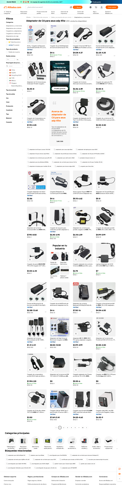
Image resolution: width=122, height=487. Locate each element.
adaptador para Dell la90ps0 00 (15, 455)
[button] (76, 41)
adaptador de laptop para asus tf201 (86, 149)
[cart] (96, 7)
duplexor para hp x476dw (36, 455)
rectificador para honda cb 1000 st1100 (71, 459)
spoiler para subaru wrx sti (87, 463)
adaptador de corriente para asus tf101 (44, 459)
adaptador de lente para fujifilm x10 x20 (17, 459)
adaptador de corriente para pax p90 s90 (40, 158)
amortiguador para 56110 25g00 (39, 463)
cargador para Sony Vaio (86, 166)
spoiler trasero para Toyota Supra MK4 (64, 463)
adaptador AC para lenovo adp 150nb (38, 153)
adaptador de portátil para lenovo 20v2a (65, 153)
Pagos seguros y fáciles (35, 480)
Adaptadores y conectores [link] (82, 17)
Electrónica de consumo (40, 17)
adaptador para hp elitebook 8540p (38, 162)
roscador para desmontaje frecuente (97, 459)
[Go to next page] (86, 427)
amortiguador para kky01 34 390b (16, 463)
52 (82, 427)
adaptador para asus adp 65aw (63, 149)
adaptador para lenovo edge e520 (65, 166)
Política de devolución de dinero (37, 484)
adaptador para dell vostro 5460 (65, 158)
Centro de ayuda (9, 480)
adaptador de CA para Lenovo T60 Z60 (39, 149)
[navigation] (14, 222)
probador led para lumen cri (86, 158)
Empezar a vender (80, 480)
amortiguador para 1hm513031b (57, 455)
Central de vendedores (82, 484)
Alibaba (28, 17)
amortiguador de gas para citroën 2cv (45, 468)
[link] (119, 468)
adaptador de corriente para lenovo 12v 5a (64, 162)
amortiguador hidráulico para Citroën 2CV (18, 468)
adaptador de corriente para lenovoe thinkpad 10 (84, 455)
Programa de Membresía (58, 484)
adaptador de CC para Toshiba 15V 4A (91, 162)
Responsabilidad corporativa (107, 484)
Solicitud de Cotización (58, 480)
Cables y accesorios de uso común (61, 17)
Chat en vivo (7, 484)
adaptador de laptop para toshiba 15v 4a (39, 166)
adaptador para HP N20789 (68, 468)
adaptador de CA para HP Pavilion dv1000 (92, 153)
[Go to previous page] (56, 427)
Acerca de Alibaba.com (106, 480)
